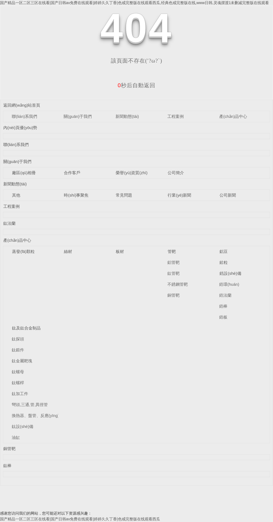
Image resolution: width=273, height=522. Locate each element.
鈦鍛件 (18, 350)
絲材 (68, 251)
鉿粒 (223, 262)
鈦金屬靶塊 (22, 360)
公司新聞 (227, 195)
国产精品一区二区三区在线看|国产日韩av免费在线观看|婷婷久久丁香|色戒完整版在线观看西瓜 (80, 519)
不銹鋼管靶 (177, 284)
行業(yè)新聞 (179, 195)
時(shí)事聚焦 (76, 195)
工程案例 (175, 116)
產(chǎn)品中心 (233, 116)
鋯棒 (223, 306)
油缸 (16, 437)
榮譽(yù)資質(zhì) (131, 172)
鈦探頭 (18, 339)
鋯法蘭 (225, 295)
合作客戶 (72, 172)
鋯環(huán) (229, 284)
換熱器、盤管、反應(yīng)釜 (37, 415)
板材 (120, 251)
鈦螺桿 (18, 382)
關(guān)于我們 (78, 116)
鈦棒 (7, 465)
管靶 (172, 251)
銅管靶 (173, 295)
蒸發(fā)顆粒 (23, 251)
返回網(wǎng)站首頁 (21, 105)
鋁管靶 (173, 262)
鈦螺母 (18, 371)
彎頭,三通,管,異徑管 (30, 404)
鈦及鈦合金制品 (26, 328)
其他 (16, 195)
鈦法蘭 (9, 223)
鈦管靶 (173, 273)
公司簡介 (176, 172)
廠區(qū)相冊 (24, 172)
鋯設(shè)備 (230, 273)
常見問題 (124, 195)
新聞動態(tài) (127, 116)
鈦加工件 (20, 393)
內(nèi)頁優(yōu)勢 (20, 127)
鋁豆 (223, 251)
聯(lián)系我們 (24, 116)
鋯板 (223, 317)
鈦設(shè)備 (22, 426)
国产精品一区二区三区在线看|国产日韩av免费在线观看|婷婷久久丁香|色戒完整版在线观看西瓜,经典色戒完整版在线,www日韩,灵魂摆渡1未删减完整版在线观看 (134, 3)
